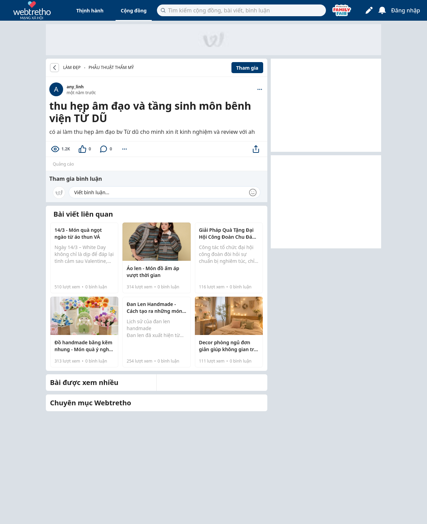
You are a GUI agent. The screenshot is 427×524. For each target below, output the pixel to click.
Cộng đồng (134, 10)
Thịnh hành (89, 10)
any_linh (75, 87)
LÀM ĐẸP (72, 67)
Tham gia (247, 68)
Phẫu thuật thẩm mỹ (111, 67)
